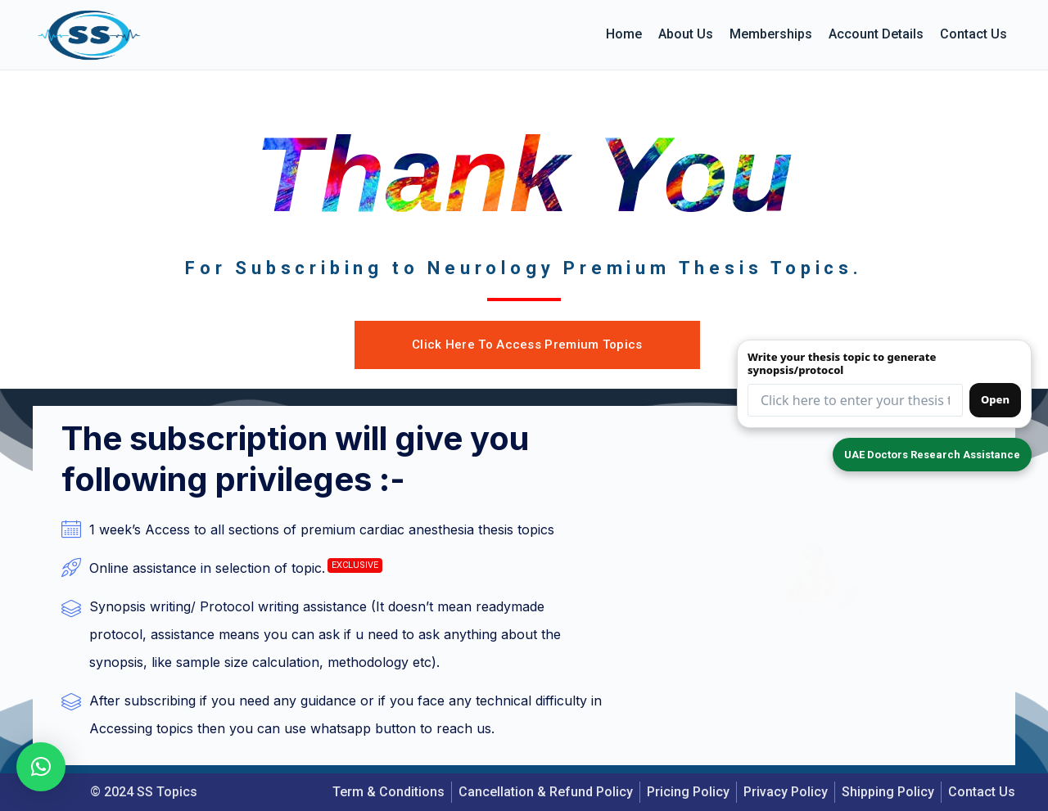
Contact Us (973, 34)
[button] (41, 766)
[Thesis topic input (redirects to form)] (855, 397)
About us (685, 34)
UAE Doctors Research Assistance (925, 454)
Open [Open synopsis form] (995, 397)
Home (624, 34)
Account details (876, 34)
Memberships (771, 34)
